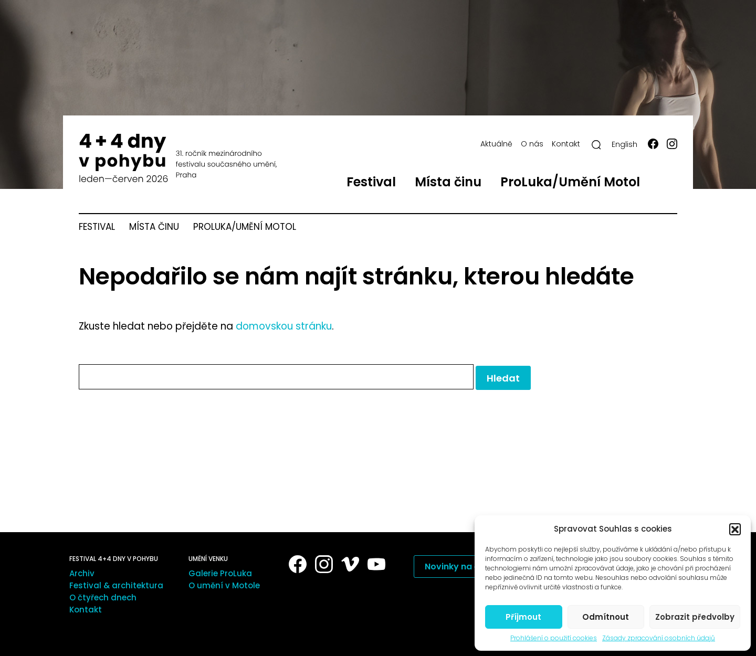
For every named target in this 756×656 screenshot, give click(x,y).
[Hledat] (596, 145)
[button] (735, 529)
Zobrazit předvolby (694, 616)
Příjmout (523, 616)
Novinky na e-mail (463, 566)
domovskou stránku (284, 326)
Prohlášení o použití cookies (553, 638)
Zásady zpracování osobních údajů (658, 638)
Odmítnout (605, 616)
